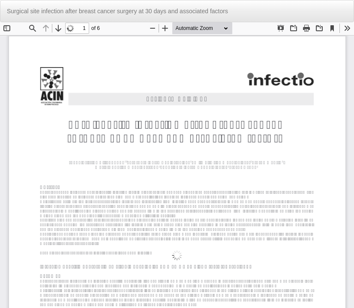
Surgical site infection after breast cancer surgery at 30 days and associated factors (117, 11)
